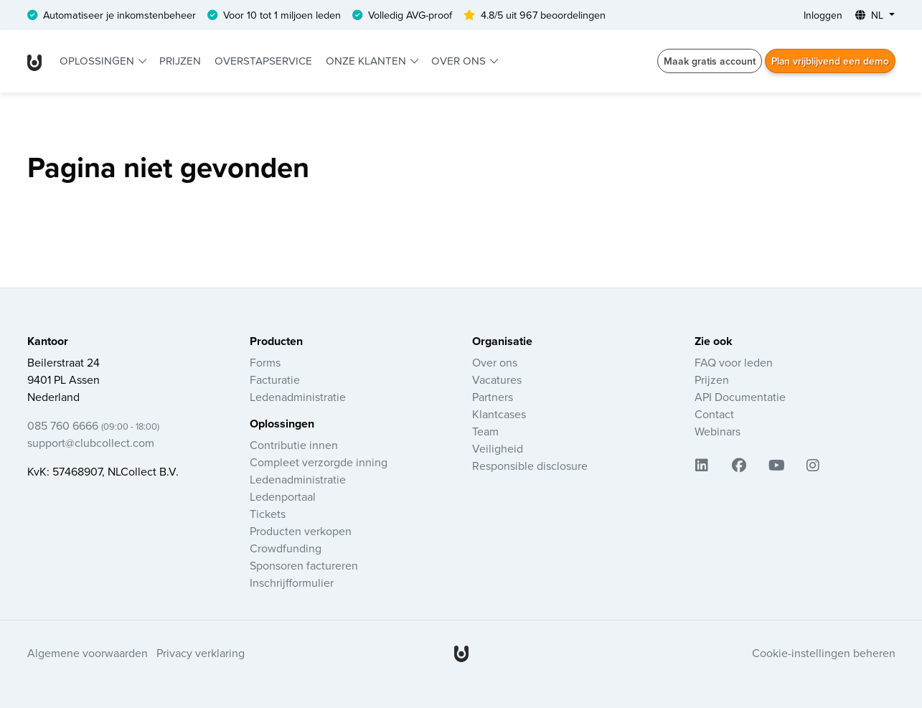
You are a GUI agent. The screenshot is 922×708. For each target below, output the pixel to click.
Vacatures (497, 379)
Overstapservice (263, 60)
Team (485, 431)
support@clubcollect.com (90, 442)
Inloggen (823, 15)
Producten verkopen (301, 531)
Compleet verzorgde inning (318, 462)
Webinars (717, 431)
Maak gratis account (708, 61)
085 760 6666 (93, 425)
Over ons (460, 60)
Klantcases (499, 414)
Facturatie (275, 379)
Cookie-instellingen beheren (823, 653)
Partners (492, 397)
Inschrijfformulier (292, 582)
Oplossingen (98, 60)
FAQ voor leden (734, 362)
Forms (265, 362)
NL (870, 15)
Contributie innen (294, 445)
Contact (714, 414)
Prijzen (180, 60)
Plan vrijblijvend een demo (829, 61)
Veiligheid (497, 448)
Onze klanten (367, 60)
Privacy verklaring (200, 653)
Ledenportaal (283, 496)
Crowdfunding (285, 548)
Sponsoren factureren (304, 565)
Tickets (268, 513)
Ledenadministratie (298, 397)
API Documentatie (740, 397)
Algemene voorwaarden (87, 653)
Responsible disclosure (530, 465)
